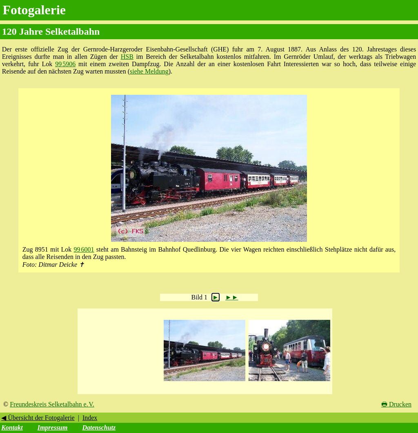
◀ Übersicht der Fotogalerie (38, 417)
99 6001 (84, 249)
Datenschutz (99, 427)
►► (231, 297)
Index (89, 417)
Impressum (53, 427)
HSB (127, 56)
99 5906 (65, 63)
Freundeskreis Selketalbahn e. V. (52, 404)
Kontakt (11, 427)
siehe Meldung (149, 71)
